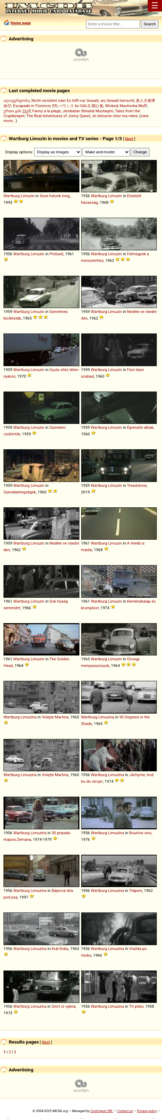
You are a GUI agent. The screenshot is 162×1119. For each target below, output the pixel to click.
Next (129, 138)
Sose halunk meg (55, 195)
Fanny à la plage (46, 110)
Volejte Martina (55, 717)
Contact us (125, 1111)
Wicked (111, 105)
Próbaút (56, 253)
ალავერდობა (16, 100)
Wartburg (11, 195)
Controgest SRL (101, 1111)
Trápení (135, 890)
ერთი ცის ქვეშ (17, 110)
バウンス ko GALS (74, 105)
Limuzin (27, 195)
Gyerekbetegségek (19, 492)
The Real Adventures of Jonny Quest (58, 115)
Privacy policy (147, 1111)
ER (54, 105)
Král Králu (60, 948)
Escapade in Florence (31, 105)
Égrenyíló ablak (140, 427)
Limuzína (29, 717)
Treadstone (137, 485)
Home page (20, 23)
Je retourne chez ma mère (114, 115)
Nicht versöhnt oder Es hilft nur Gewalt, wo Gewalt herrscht (82, 100)
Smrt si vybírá (64, 1006)
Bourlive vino (140, 832)
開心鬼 (97, 105)
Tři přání (136, 1006)
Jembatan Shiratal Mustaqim (87, 110)
